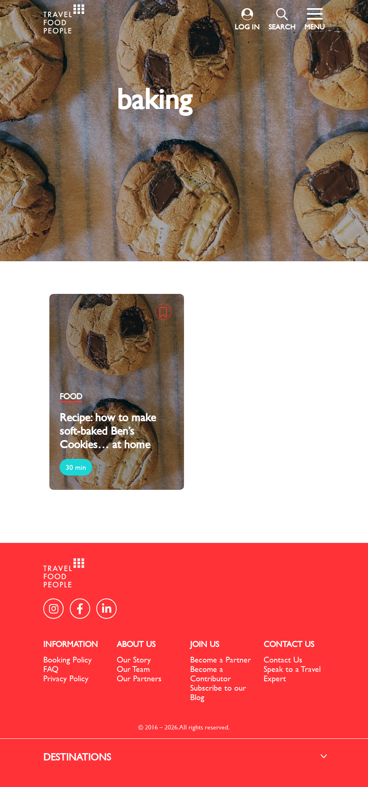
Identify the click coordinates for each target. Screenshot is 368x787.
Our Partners (139, 678)
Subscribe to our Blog (218, 692)
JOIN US (204, 644)
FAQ (50, 669)
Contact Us (283, 659)
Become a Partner (220, 659)
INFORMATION (70, 644)
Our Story (134, 659)
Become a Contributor (210, 673)
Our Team (133, 669)
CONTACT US (289, 644)
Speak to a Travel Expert (292, 673)
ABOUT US (136, 644)
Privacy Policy (66, 678)
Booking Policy (67, 659)
